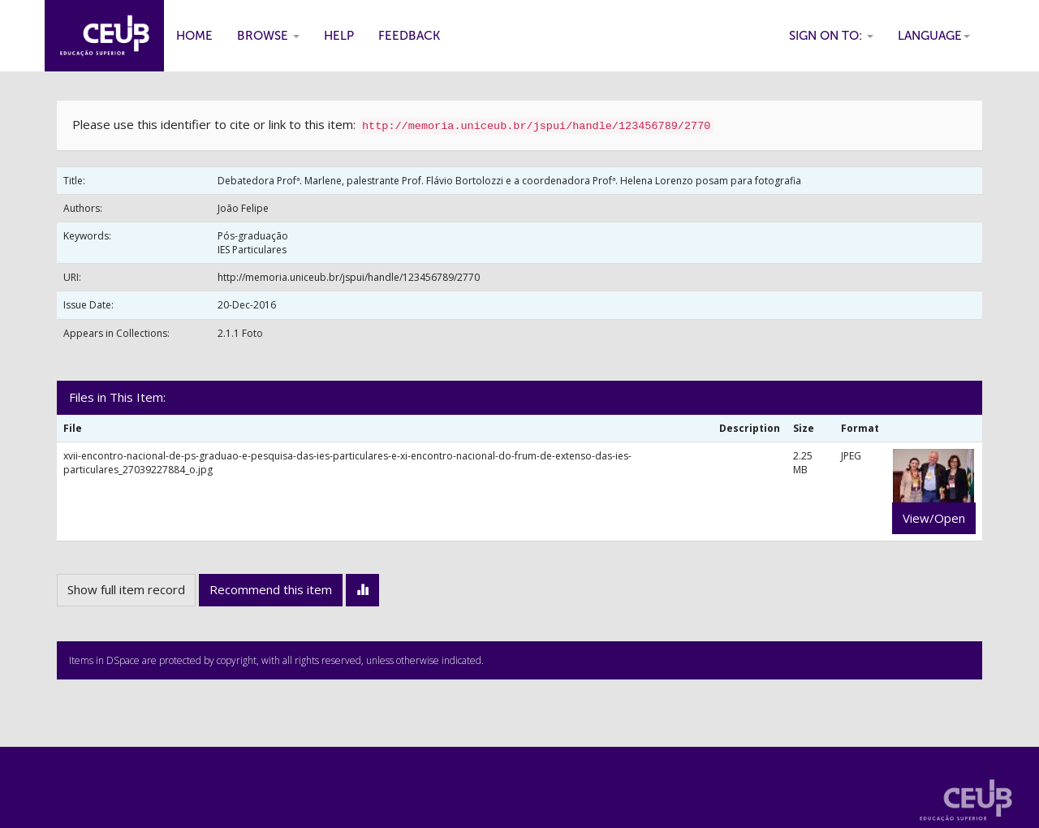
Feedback (409, 35)
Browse (268, 35)
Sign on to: (831, 35)
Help (339, 35)
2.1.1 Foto (240, 333)
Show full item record (126, 589)
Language (934, 35)
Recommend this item (270, 589)
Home (194, 35)
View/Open (934, 518)
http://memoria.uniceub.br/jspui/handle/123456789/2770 (349, 277)
